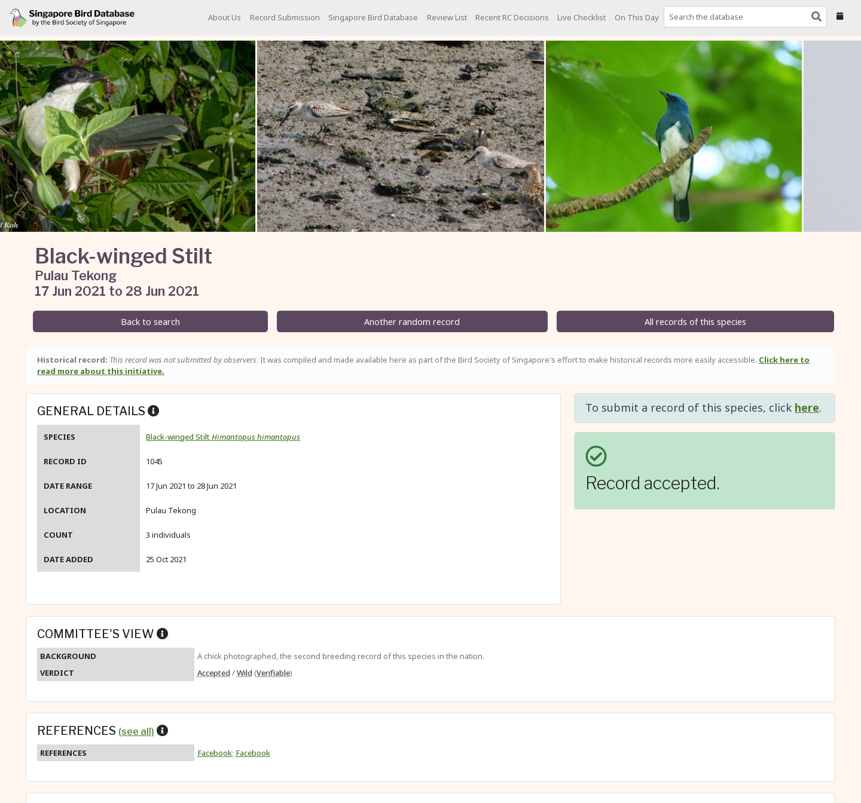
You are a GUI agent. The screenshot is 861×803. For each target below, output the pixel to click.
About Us (224, 17)
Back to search (150, 321)
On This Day (637, 17)
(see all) (136, 731)
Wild (244, 672)
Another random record (412, 321)
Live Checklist (581, 17)
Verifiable (273, 672)
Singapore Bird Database (373, 17)
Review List (447, 17)
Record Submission (285, 17)
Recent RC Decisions (512, 17)
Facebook (214, 752)
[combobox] (747, 16)
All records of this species (695, 321)
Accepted (213, 672)
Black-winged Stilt (223, 436)
